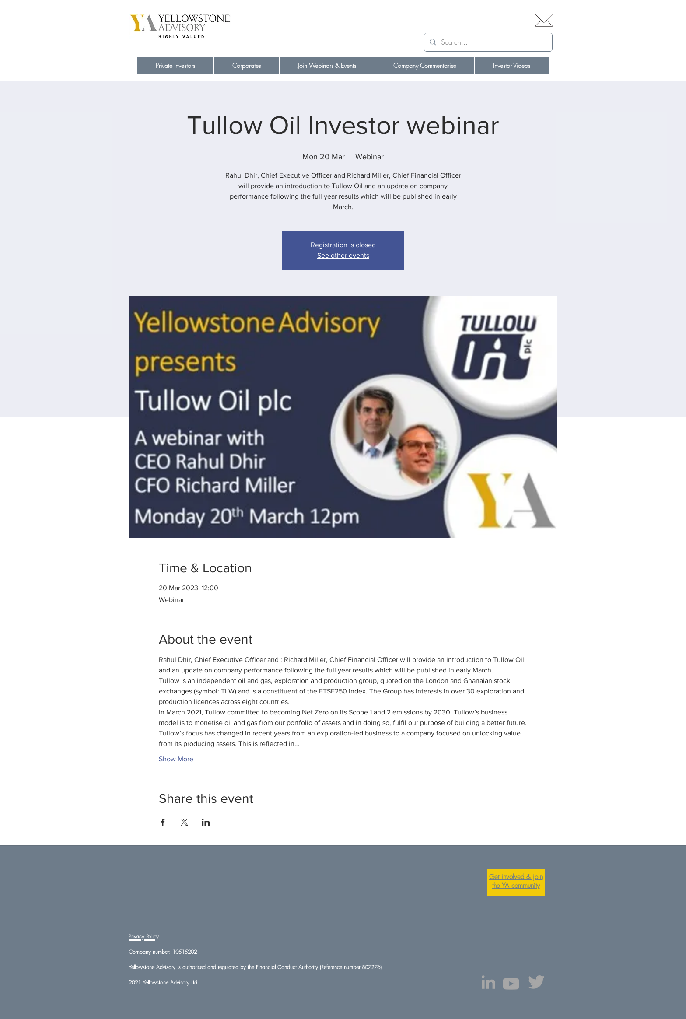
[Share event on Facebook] (163, 822)
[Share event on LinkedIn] (206, 822)
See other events (343, 255)
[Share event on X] (184, 822)
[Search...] (487, 42)
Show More (176, 759)
